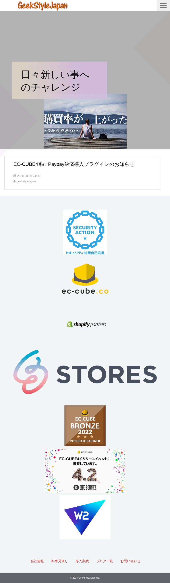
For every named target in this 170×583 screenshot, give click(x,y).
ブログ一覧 (104, 561)
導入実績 (82, 561)
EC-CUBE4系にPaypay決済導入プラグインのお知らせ (74, 164)
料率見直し (59, 561)
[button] (163, 5)
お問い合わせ (130, 561)
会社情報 (37, 561)
